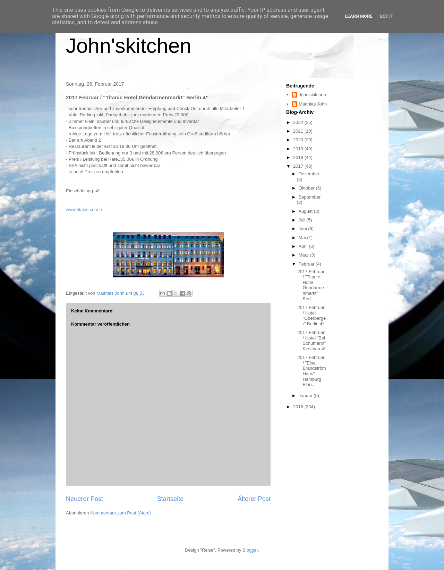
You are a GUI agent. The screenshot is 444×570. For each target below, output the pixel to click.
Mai (303, 237)
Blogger (250, 550)
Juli (303, 220)
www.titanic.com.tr (84, 209)
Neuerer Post (84, 498)
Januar (306, 395)
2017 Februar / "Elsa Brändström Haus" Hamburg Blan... (311, 371)
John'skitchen (128, 45)
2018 (299, 157)
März (304, 255)
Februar (307, 264)
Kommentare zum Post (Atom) (120, 512)
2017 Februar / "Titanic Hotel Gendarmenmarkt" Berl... (310, 285)
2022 (299, 122)
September (310, 197)
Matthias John (313, 104)
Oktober (307, 188)
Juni (303, 228)
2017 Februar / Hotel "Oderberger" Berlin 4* (311, 315)
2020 (299, 139)
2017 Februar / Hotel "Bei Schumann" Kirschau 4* (311, 340)
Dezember (309, 173)
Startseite (170, 498)
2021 (299, 131)
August (306, 211)
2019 (299, 148)
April (304, 246)
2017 (299, 166)
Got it (386, 16)
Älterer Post (254, 498)
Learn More (359, 16)
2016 (299, 406)
